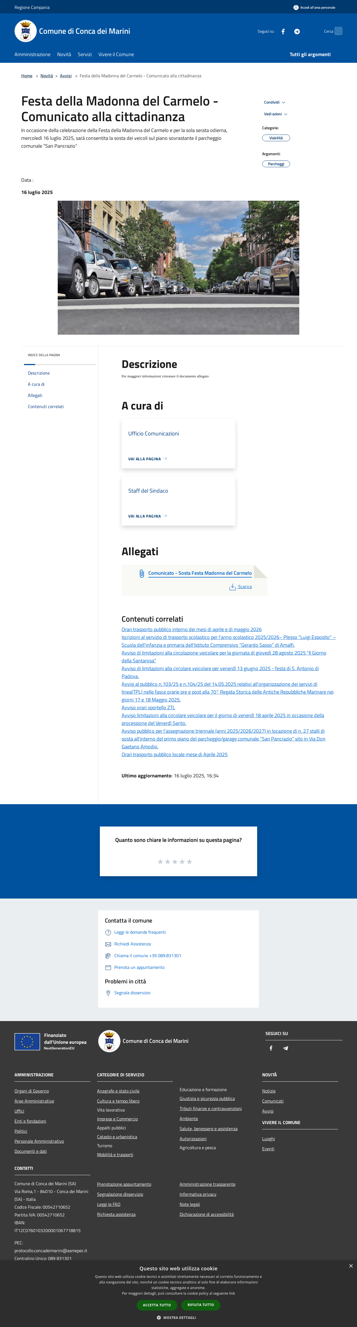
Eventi (268, 1148)
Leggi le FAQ (108, 1204)
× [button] (351, 1266)
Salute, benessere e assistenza (209, 1128)
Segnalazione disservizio (120, 1194)
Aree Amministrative (34, 1101)
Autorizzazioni (193, 1138)
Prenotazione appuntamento (124, 1184)
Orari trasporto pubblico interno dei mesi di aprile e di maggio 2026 (192, 629)
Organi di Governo (32, 1091)
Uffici (19, 1111)
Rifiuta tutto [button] (201, 1304)
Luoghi (268, 1138)
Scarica (240, 586)
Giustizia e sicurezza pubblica (207, 1098)
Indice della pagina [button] (44, 355)
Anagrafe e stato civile (118, 1091)
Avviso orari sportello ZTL (148, 707)
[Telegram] (286, 31)
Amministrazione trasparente (207, 1184)
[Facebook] (272, 31)
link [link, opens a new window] (232, 1293)
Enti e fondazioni (30, 1121)
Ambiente (189, 1118)
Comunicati (273, 1101)
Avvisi (66, 75)
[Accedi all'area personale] (314, 7)
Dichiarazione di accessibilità (207, 1214)
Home (26, 75)
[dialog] (178, 1293)
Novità (46, 75)
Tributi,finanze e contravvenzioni (211, 1108)
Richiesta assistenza (116, 1214)
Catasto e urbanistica (117, 1136)
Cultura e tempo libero (118, 1101)
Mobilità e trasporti (115, 1154)
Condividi (275, 102)
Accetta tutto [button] (157, 1305)
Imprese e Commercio (117, 1118)
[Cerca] (335, 31)
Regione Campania (32, 7)
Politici (21, 1131)
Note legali (190, 1204)
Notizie (269, 1091)
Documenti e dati (31, 1151)
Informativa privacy (198, 1194)
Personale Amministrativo (39, 1141)
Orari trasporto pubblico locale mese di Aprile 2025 (175, 754)
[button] (178, 1317)
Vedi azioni (276, 114)
